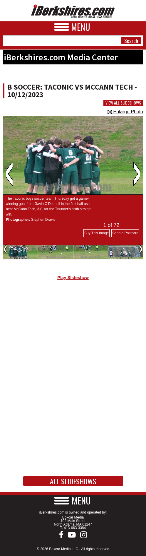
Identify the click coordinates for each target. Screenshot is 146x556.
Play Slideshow (73, 277)
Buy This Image (96, 233)
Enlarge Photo (125, 111)
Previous (9, 174)
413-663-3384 (75, 528)
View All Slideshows (123, 103)
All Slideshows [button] (73, 481)
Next (136, 174)
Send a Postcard (125, 233)
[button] (73, 500)
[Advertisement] (73, 334)
